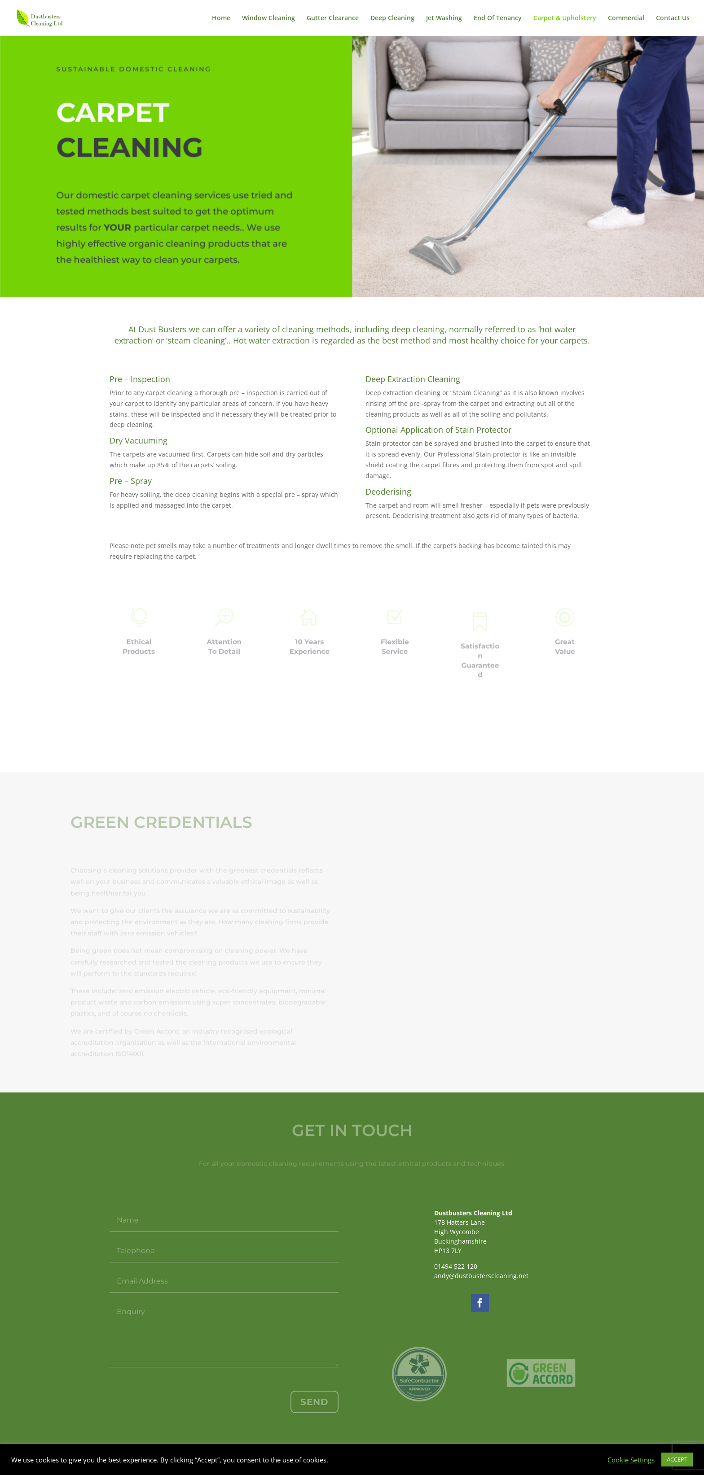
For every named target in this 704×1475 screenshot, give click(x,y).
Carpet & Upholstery (564, 18)
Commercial (626, 18)
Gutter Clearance (333, 18)
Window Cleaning (268, 18)
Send (314, 1402)
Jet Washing (444, 18)
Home (221, 18)
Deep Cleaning (392, 18)
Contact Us (673, 18)
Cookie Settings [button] (631, 1460)
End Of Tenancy (498, 18)
